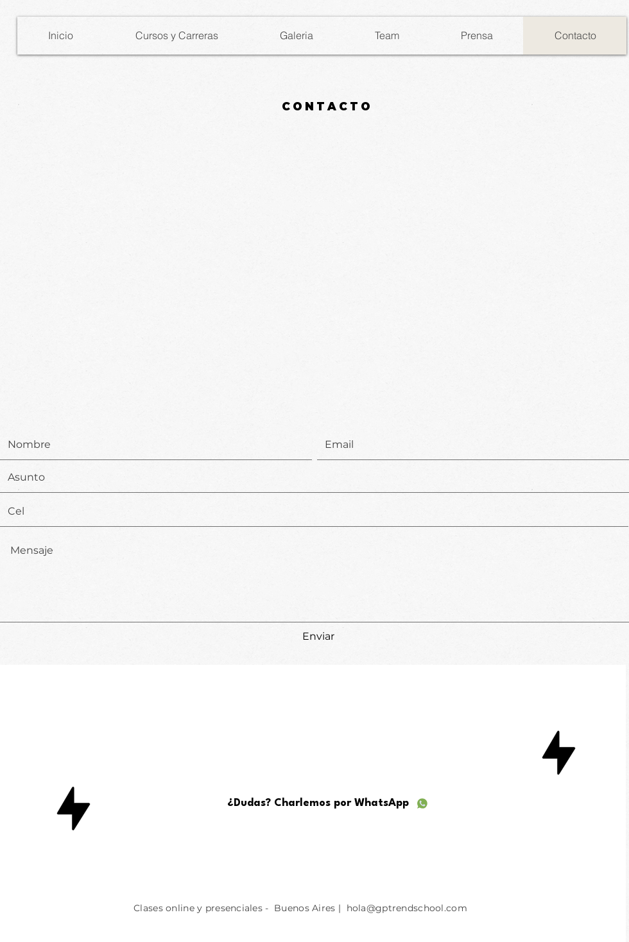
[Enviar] (318, 637)
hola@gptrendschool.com (407, 908)
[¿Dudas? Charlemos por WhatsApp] (328, 803)
